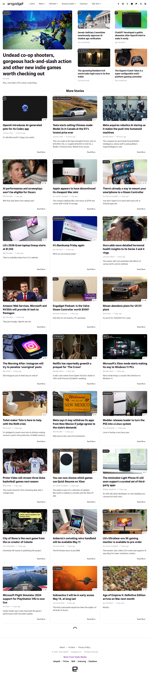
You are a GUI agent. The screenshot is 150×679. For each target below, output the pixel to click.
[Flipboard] (136, 4)
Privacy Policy (84, 647)
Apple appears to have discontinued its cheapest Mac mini (74, 190)
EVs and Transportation (62, 98)
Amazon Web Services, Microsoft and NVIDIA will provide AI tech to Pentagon (25, 310)
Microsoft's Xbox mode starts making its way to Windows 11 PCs (125, 365)
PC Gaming (57, 568)
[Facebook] (118, 4)
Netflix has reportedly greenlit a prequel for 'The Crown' (72, 365)
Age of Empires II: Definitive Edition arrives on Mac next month (124, 597)
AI (79, 13)
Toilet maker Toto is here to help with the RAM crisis (22, 422)
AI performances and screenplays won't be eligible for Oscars (22, 190)
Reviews (52, 4)
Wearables (107, 218)
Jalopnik (56, 661)
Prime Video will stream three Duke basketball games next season (24, 480)
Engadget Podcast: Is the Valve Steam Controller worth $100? (71, 308)
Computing (57, 162)
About (62, 647)
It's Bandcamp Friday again (68, 245)
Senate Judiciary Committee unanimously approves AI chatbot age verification (91, 36)
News (41, 4)
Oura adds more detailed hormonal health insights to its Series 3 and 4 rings (123, 249)
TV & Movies (83, 51)
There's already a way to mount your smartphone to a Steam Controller (124, 190)
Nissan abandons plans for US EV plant (122, 308)
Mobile (105, 451)
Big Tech (96, 4)
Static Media (63, 652)
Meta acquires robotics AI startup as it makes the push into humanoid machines (124, 129)
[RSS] (145, 4)
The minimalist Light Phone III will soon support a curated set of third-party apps (124, 482)
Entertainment (58, 218)
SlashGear (93, 661)
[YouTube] (132, 4)
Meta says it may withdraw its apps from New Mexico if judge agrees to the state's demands (74, 424)
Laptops (6, 218)
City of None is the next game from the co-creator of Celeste (24, 540)
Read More (41, 152)
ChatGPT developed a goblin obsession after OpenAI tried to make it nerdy (130, 36)
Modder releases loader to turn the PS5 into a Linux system (124, 422)
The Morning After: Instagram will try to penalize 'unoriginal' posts (23, 365)
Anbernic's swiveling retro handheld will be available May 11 (74, 540)
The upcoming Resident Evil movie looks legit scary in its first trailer (94, 74)
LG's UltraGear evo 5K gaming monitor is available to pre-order (122, 540)
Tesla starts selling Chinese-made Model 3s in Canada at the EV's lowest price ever (73, 129)
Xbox (105, 336)
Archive (71, 647)
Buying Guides (68, 4)
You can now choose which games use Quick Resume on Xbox (73, 480)
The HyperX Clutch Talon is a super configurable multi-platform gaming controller (129, 74)
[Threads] (141, 4)
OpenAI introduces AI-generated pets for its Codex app (22, 127)
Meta (55, 393)
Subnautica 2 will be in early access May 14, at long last (73, 597)
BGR (73, 661)
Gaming (83, 4)
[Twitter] (127, 4)
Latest (32, 4)
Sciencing (82, 661)
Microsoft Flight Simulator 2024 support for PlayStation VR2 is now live (24, 599)
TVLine (66, 661)
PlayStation (107, 393)
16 (45, 183)
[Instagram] (123, 4)
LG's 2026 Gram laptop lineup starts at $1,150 (24, 247)
